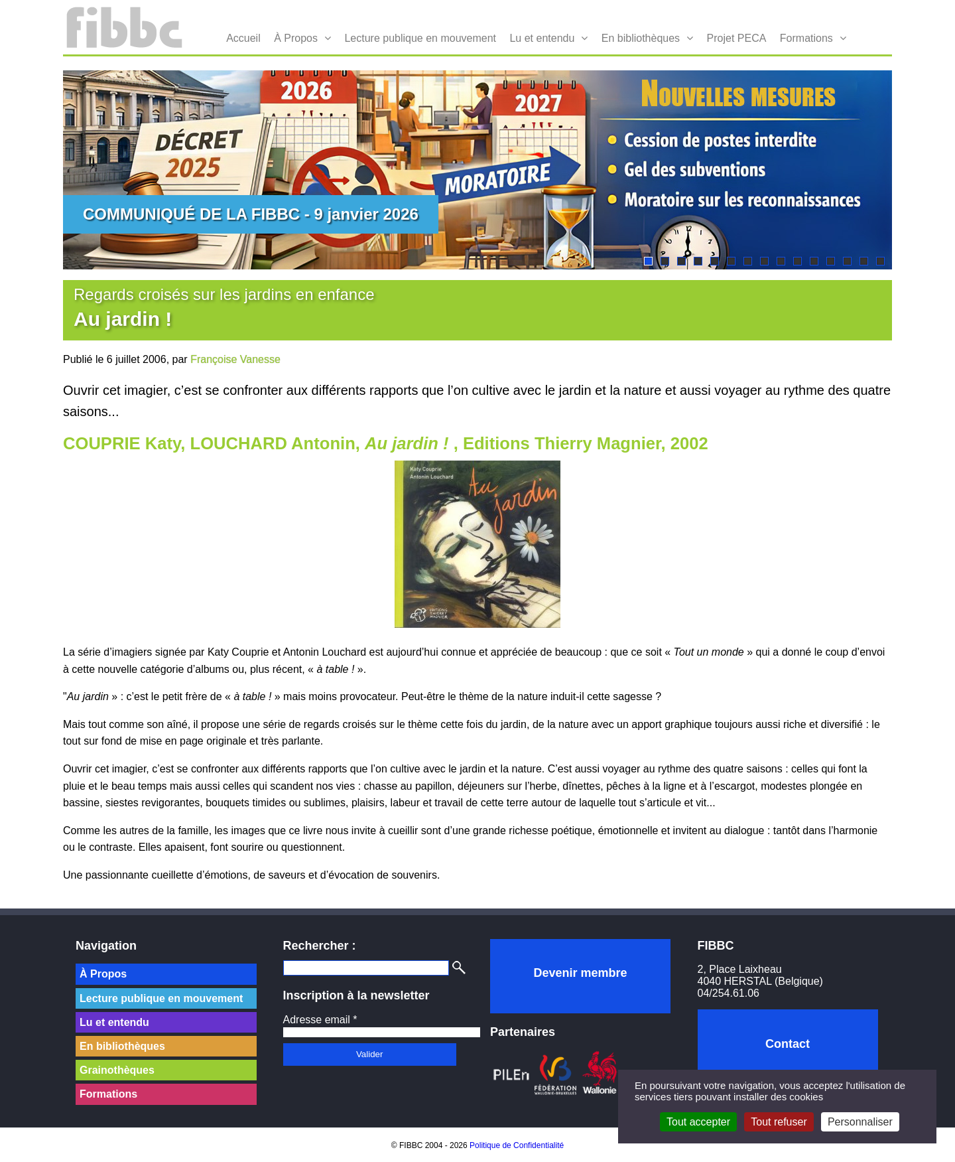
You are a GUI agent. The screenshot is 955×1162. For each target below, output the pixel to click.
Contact (787, 1044)
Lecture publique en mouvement (420, 38)
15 (880, 261)
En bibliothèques (641, 38)
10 (797, 261)
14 (864, 261)
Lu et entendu (541, 38)
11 (814, 261)
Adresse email (320, 1019)
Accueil (243, 38)
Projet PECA (737, 38)
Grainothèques (117, 1070)
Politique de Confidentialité (517, 1145)
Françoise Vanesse (235, 359)
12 (830, 261)
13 (847, 261)
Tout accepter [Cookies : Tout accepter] (698, 1121)
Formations (806, 38)
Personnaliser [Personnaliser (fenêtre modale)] (860, 1121)
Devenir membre (580, 973)
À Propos (296, 38)
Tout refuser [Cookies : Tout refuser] (778, 1121)
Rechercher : (319, 945)
